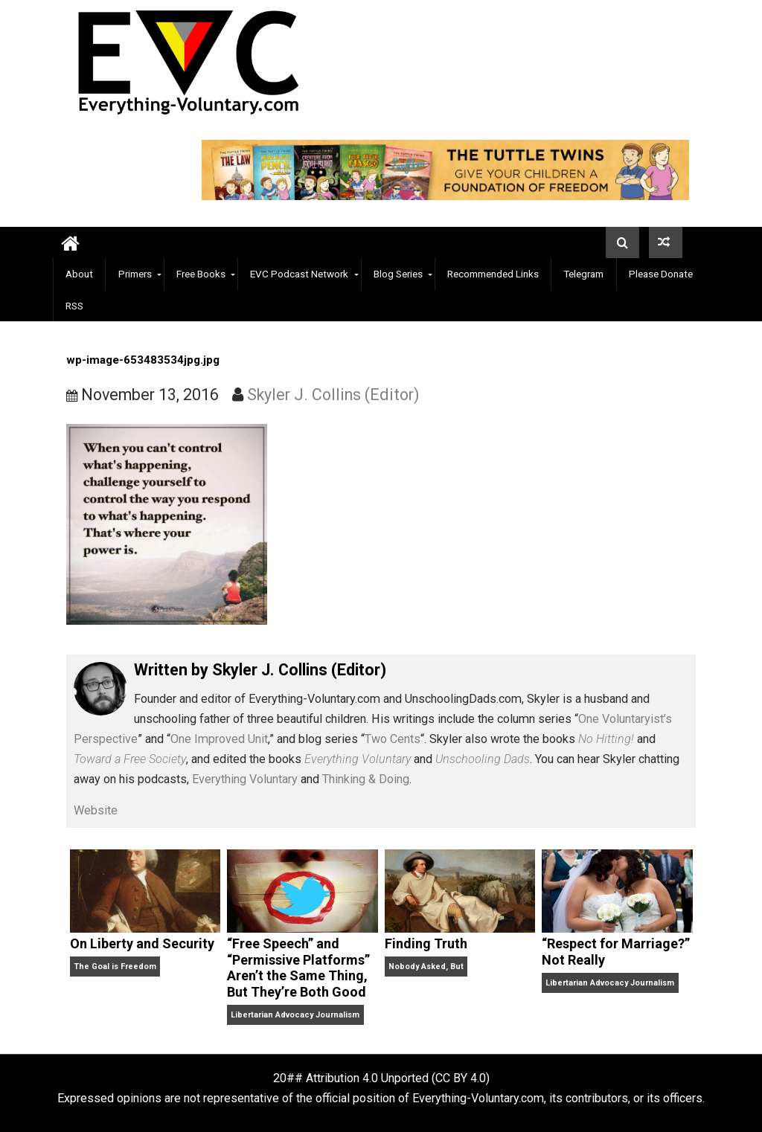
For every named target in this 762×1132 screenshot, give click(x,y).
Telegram (583, 274)
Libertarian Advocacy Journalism (295, 1015)
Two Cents (392, 739)
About (79, 274)
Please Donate (661, 274)
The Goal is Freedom (115, 966)
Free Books (200, 274)
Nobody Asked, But (426, 966)
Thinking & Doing (365, 779)
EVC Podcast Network (299, 274)
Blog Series (398, 274)
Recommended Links (493, 274)
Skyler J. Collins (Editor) (333, 394)
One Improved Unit (219, 739)
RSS (74, 306)
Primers (135, 274)
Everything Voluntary (245, 779)
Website (96, 810)
